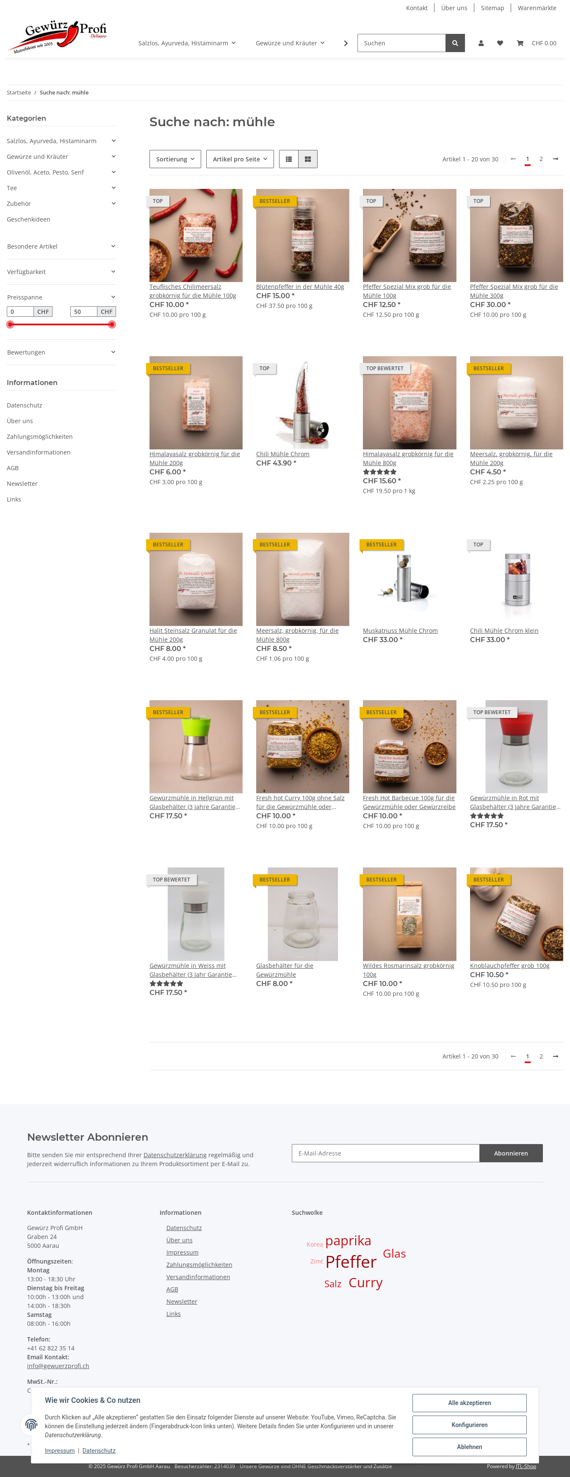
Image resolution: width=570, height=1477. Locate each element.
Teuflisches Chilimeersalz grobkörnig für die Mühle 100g (192, 291)
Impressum (182, 1252)
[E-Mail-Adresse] (386, 1153)
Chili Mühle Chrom (283, 454)
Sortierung (171, 159)
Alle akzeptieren (469, 1402)
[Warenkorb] (536, 43)
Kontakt (417, 8)
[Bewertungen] (380, 472)
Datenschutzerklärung (175, 1155)
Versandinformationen (39, 452)
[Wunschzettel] (500, 43)
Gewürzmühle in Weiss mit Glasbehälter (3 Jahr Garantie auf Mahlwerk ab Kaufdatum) (190, 970)
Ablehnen (469, 1447)
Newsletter (22, 483)
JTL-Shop (526, 1466)
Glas (394, 1253)
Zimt (316, 1261)
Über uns (454, 8)
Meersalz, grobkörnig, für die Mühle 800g (297, 634)
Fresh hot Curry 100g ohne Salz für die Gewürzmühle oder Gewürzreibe (300, 802)
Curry (366, 1282)
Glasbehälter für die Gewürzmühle (284, 970)
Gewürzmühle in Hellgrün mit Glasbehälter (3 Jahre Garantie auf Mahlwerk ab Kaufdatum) (192, 802)
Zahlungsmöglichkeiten (40, 436)
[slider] (10, 325)
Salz (332, 1283)
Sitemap (492, 8)
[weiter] (555, 159)
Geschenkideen (28, 219)
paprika (348, 1240)
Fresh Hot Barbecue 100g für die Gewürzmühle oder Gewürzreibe (409, 802)
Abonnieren (511, 1153)
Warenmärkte (537, 8)
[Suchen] (401, 43)
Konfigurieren (469, 1425)
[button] (481, 43)
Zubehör (19, 204)
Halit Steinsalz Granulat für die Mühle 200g (193, 634)
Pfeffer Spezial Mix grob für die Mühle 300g (514, 291)
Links (14, 499)
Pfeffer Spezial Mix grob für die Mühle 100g (407, 291)
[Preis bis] (83, 311)
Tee (12, 188)
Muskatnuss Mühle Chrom (400, 630)
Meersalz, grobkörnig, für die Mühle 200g (511, 458)
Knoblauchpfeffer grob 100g (510, 966)
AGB (13, 468)
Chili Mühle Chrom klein (504, 630)
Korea (315, 1244)
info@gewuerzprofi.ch (58, 1366)
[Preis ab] (20, 311)
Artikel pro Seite (236, 159)
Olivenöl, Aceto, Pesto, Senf (45, 172)
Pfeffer (351, 1261)
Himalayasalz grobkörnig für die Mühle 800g (408, 458)
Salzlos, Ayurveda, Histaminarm (52, 141)
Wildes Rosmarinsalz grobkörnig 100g (408, 970)
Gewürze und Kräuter (37, 156)
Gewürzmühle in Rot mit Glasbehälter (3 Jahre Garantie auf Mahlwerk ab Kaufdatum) (513, 802)
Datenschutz (24, 405)
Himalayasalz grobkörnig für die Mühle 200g (194, 458)
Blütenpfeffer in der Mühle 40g (300, 287)
